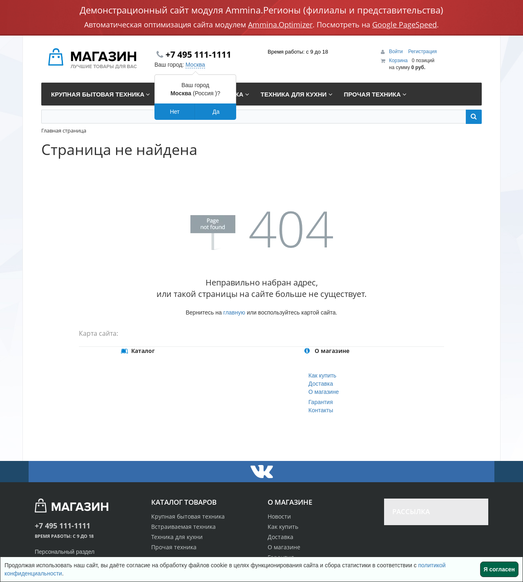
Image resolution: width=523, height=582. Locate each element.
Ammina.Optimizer (280, 24)
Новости (279, 516)
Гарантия (320, 402)
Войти (396, 51)
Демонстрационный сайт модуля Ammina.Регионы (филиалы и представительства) (261, 10)
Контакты (320, 410)
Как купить (322, 375)
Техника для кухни (177, 537)
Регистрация (422, 51)
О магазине (323, 392)
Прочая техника (174, 547)
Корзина (398, 60)
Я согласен (499, 569)
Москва (195, 64)
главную (234, 312)
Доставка (320, 383)
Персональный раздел (64, 551)
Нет (175, 111)
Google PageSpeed (404, 24)
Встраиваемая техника (183, 526)
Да (215, 111)
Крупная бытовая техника (188, 516)
